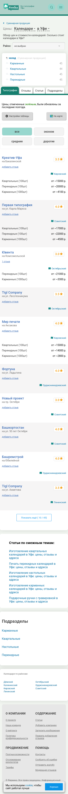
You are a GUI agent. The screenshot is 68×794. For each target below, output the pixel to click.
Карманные (17, 63)
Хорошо (54, 787)
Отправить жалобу (44, 765)
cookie (29, 785)
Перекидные (17, 79)
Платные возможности (17, 754)
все (17, 131)
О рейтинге (11, 730)
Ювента (8, 252)
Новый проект (13, 398)
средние (17, 141)
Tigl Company (12, 292)
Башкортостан (13, 427)
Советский (60, 221)
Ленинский (60, 502)
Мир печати (11, 322)
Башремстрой (12, 457)
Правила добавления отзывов (46, 737)
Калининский (10, 685)
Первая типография (17, 205)
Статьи (38, 720)
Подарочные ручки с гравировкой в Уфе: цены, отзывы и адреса (33, 599)
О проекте (11, 720)
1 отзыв (6, 261)
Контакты (40, 754)
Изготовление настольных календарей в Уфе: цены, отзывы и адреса (33, 576)
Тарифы (10, 767)
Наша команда (13, 725)
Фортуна (8, 369)
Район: (7, 45)
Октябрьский (59, 268)
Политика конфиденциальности (17, 737)
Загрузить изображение (47, 730)
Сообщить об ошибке (46, 759)
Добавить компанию (46, 725)
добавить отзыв (10, 167)
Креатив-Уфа (12, 158)
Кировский (60, 174)
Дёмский (8, 682)
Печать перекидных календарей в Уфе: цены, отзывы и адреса (32, 565)
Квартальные (18, 69)
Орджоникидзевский (54, 385)
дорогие (48, 141)
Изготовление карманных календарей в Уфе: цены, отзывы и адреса (33, 589)
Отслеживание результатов (13, 760)
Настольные (17, 74)
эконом (49, 131)
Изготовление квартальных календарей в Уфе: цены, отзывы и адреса (33, 554)
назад (27, 58)
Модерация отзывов (45, 770)
